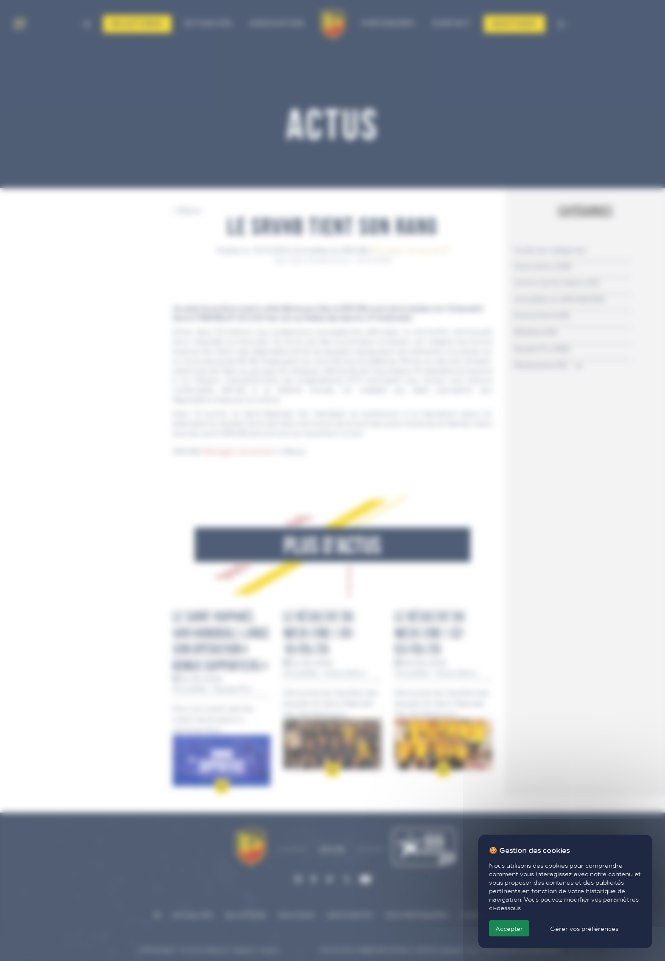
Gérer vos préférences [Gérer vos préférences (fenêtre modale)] (584, 928)
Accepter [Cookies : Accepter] (509, 928)
